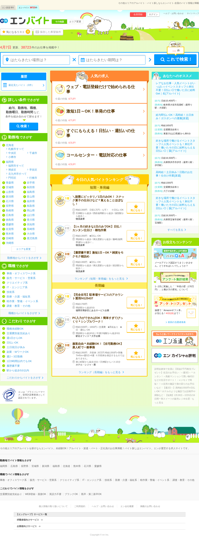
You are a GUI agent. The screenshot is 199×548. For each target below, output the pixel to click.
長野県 (10, 206)
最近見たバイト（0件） (21, 85)
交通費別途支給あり (18, 333)
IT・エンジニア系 (17, 287)
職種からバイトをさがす (22, 313)
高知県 (31, 224)
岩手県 (31, 182)
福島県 (31, 192)
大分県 (31, 233)
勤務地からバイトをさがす (23, 257)
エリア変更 (75, 21)
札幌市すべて (16, 148)
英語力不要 (55, 494)
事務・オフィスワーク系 (21, 273)
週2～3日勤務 (15, 356)
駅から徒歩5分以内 (18, 370)
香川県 (31, 219)
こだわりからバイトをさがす (24, 377)
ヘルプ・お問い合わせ (173, 14)
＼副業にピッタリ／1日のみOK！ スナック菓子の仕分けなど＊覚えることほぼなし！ (98, 200)
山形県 (10, 192)
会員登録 (138, 14)
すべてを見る (175, 229)
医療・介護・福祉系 (18, 296)
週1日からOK (14, 338)
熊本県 (10, 233)
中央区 (12, 152)
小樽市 (12, 157)
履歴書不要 (13, 365)
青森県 (10, 182)
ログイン (153, 14)
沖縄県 (10, 243)
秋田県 (31, 187)
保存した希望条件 (50, 31)
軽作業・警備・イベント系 (22, 301)
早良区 (33, 169)
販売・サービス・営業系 (21, 278)
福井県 (31, 201)
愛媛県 (10, 224)
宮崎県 (10, 238)
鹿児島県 (32, 238)
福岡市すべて (16, 165)
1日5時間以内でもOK (19, 361)
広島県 (10, 215)
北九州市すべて (17, 173)
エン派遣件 (8, 7)
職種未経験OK (15, 328)
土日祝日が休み (16, 347)
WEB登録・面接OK (35, 494)
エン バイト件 (28, 7)
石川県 (10, 201)
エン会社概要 (127, 506)
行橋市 (33, 177)
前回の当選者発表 (177, 322)
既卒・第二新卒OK (91, 494)
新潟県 (10, 196)
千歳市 (33, 152)
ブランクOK (71, 494)
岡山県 (31, 210)
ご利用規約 (79, 506)
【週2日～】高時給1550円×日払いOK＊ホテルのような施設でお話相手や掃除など (174, 391)
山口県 (31, 215)
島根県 (10, 210)
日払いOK (12, 342)
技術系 (11, 292)
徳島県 (10, 219)
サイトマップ (193, 14)
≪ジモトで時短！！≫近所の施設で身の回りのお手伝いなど (174, 384)
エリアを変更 (23, 249)
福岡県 (10, 162)
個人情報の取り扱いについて (53, 506)
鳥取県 (31, 206)
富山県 (31, 196)
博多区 (12, 169)
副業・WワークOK (18, 352)
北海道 (10, 145)
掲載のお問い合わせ (150, 506)
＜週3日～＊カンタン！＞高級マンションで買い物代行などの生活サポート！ (174, 376)
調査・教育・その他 (18, 306)
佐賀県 (10, 229)
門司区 (12, 177)
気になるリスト (18, 31)
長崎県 (31, 229)
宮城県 (10, 187)
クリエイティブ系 (17, 282)
